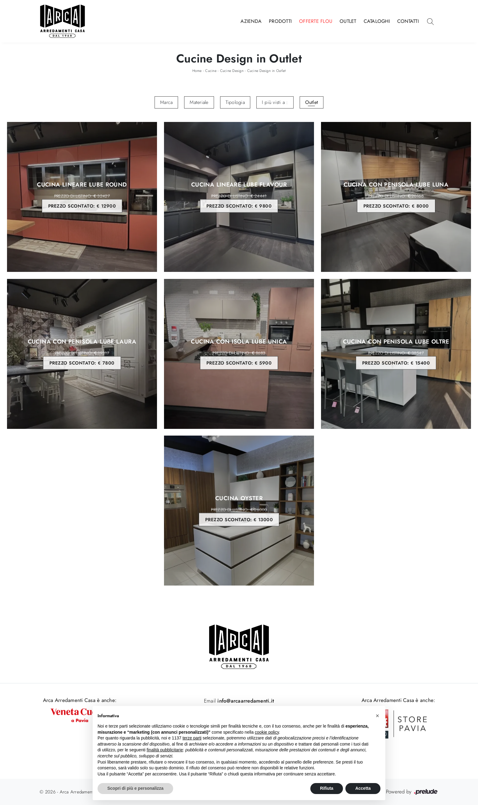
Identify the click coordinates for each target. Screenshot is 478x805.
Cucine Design (232, 70)
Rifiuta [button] (327, 788)
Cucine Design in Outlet (266, 70)
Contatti (408, 21)
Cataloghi (377, 21)
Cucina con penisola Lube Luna (396, 197)
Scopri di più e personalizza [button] (135, 788)
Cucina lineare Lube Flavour (239, 197)
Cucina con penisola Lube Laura (82, 353)
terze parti (192, 738)
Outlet (348, 21)
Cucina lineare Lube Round (82, 197)
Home (197, 70)
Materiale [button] (199, 102)
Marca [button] (166, 102)
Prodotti (280, 21)
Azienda (251, 21)
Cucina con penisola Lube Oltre (396, 353)
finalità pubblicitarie (165, 749)
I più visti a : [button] (275, 102)
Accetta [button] (363, 788)
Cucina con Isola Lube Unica (239, 353)
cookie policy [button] (267, 732)
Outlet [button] (311, 102)
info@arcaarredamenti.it (245, 700)
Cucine (210, 70)
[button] (377, 716)
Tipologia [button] (235, 102)
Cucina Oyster (239, 510)
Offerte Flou (315, 21)
